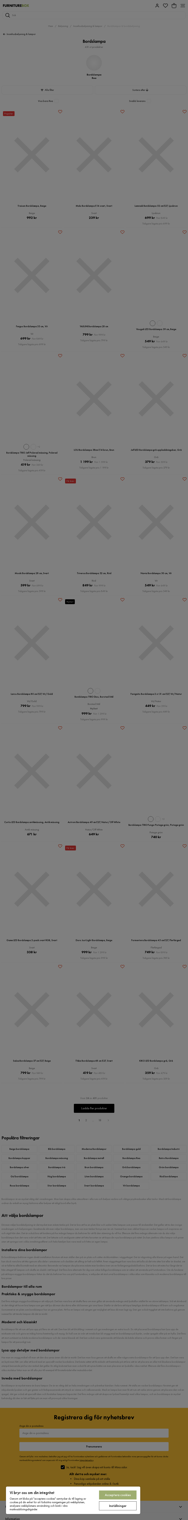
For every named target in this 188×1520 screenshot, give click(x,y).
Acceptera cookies (118, 1495)
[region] (73, 1500)
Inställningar (117, 1506)
